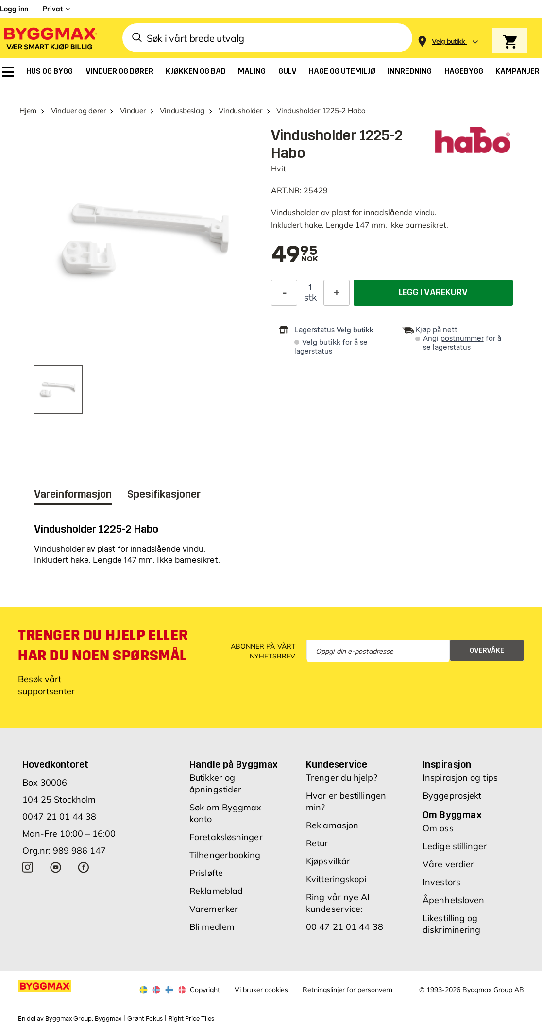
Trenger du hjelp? (341, 777)
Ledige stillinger (455, 846)
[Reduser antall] (284, 293)
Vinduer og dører (78, 110)
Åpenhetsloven (453, 900)
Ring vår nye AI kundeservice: (338, 903)
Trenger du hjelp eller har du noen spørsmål (102, 645)
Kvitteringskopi (336, 879)
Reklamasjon (332, 825)
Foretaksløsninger (226, 836)
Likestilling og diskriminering (451, 923)
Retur (317, 843)
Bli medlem (212, 926)
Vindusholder (240, 110)
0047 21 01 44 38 (59, 816)
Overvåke (487, 650)
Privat (53, 8)
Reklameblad (216, 890)
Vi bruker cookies (261, 989)
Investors (441, 882)
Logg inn (14, 8)
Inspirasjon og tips (460, 777)
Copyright (205, 989)
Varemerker (213, 908)
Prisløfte (206, 872)
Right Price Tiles (191, 1018)
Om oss (438, 828)
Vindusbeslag (182, 110)
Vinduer (132, 110)
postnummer (462, 339)
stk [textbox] (310, 297)
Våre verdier (448, 864)
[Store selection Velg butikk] (448, 41)
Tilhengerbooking (225, 854)
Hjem (27, 110)
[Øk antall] (336, 293)
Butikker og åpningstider (215, 783)
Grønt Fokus (145, 1018)
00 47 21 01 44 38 (344, 926)
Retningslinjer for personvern (347, 989)
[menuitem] (8, 72)
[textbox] (294, 255)
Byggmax (108, 1018)
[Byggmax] (49, 38)
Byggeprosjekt (452, 795)
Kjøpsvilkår (328, 861)
